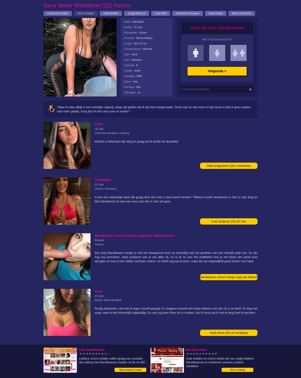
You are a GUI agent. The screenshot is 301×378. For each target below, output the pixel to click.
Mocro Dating (237, 369)
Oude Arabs (216, 13)
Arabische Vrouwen (187, 13)
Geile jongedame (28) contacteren (229, 165)
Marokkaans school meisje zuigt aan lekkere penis (229, 277)
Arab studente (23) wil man (228, 221)
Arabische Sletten (57, 13)
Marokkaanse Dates (130, 369)
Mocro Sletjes (86, 13)
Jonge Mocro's (136, 13)
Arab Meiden (111, 13)
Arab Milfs (161, 13)
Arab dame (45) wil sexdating (229, 332)
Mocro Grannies (241, 13)
